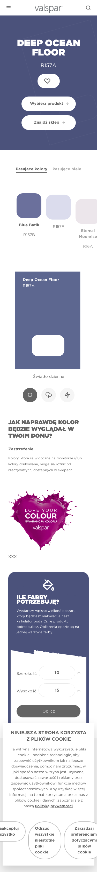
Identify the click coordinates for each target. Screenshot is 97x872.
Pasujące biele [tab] (67, 169)
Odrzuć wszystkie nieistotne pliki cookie (45, 840)
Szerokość (27, 673)
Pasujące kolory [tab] (31, 169)
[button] (8, 7)
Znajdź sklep (49, 122)
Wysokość (26, 691)
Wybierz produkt (50, 103)
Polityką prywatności (54, 806)
